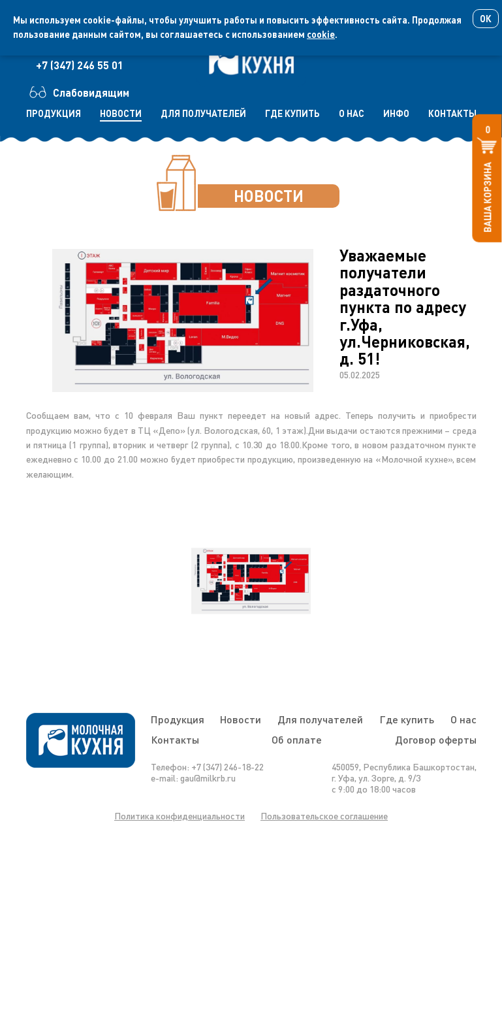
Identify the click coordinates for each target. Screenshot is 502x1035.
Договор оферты (436, 739)
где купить (292, 113)
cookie (321, 34)
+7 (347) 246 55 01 (79, 65)
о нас (351, 113)
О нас (463, 719)
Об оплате (297, 739)
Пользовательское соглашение (324, 815)
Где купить (406, 719)
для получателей (203, 113)
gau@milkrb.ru (208, 777)
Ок (486, 18)
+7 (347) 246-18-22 (227, 766)
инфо (396, 113)
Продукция (177, 719)
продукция (53, 113)
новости (121, 113)
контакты (452, 113)
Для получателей (320, 719)
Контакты (175, 739)
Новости (240, 719)
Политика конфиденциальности (179, 815)
